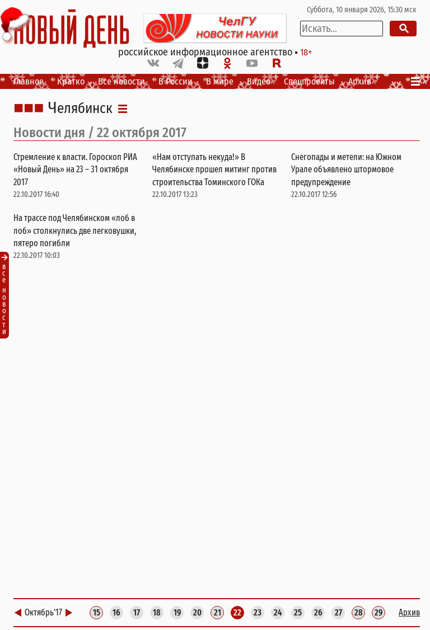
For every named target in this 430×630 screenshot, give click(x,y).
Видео (258, 81)
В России (175, 81)
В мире (219, 81)
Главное (28, 81)
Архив (359, 81)
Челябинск (80, 108)
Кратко (71, 81)
